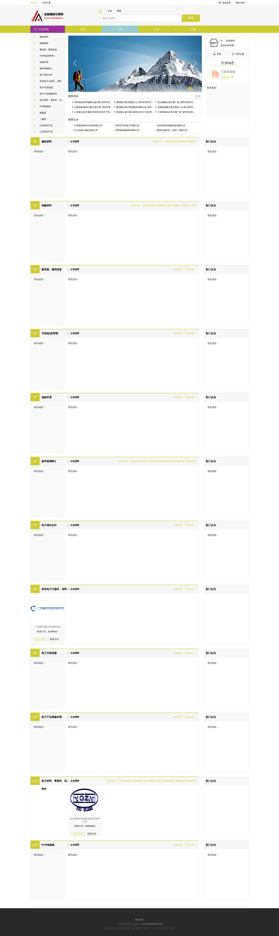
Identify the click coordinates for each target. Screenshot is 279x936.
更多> (198, 96)
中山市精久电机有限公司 (86, 130)
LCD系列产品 (46, 131)
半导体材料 (124, 781)
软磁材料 (182, 141)
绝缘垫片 (177, 205)
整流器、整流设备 (48, 49)
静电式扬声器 (178, 461)
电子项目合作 (46, 75)
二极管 (43, 119)
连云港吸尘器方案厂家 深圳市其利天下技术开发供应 (181, 102)
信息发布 (226, 2)
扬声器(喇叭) (46, 68)
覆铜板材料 (181, 781)
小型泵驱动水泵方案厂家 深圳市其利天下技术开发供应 (182, 112)
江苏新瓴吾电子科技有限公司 (88, 125)
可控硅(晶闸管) (47, 55)
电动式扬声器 (150, 461)
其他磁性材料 (170, 141)
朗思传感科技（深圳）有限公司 (172, 130)
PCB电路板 (45, 106)
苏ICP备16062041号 (153, 924)
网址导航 (241, 2)
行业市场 (44, 29)
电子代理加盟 (46, 87)
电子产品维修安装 (48, 93)
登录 (217, 53)
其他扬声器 (190, 461)
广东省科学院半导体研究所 (47, 627)
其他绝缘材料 (149, 205)
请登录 (33, 2)
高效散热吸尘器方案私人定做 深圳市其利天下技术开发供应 (185, 107)
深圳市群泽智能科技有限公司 (171, 125)
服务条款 (139, 919)
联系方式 (54, 639)
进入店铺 (40, 639)
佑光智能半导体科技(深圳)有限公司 (85, 820)
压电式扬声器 (164, 461)
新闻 (193, 29)
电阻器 (43, 113)
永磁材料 (191, 141)
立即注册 (46, 2)
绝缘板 (185, 205)
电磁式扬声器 (137, 461)
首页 (83, 29)
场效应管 (44, 62)
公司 (120, 29)
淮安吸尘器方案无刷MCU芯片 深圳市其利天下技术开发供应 (144, 112)
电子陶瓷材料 (137, 781)
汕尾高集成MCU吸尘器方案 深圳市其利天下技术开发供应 (101, 107)
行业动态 (227, 63)
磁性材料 (44, 37)
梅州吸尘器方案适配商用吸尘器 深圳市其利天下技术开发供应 (145, 107)
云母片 (193, 205)
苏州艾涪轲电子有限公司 (127, 125)
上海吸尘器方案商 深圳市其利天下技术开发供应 (96, 112)
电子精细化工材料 (153, 781)
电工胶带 (168, 205)
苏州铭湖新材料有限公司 (127, 130)
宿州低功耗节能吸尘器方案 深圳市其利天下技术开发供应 (100, 102)
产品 (156, 29)
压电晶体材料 (168, 781)
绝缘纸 (160, 205)
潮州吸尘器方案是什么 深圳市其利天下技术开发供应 (140, 102)
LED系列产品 (46, 125)
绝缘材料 (44, 43)
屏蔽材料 (191, 781)
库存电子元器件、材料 (50, 81)
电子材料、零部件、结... (51, 100)
